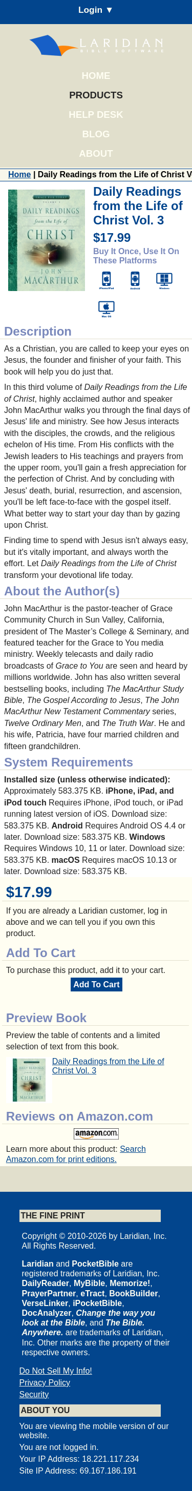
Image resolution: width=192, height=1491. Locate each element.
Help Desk (96, 114)
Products (96, 95)
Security (34, 1394)
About (96, 153)
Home (96, 75)
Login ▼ (96, 10)
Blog (96, 134)
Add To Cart (96, 984)
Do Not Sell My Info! (55, 1370)
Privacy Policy (45, 1382)
